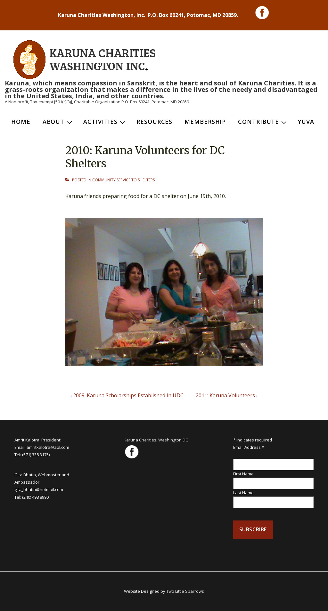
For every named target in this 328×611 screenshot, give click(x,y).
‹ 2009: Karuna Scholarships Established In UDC (127, 395)
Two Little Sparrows (185, 591)
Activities (105, 121)
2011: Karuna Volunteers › (227, 395)
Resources (154, 121)
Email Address (248, 447)
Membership (205, 121)
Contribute (263, 121)
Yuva (306, 121)
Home (20, 121)
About (58, 121)
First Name (243, 474)
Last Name (243, 493)
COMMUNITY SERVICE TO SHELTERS (123, 180)
